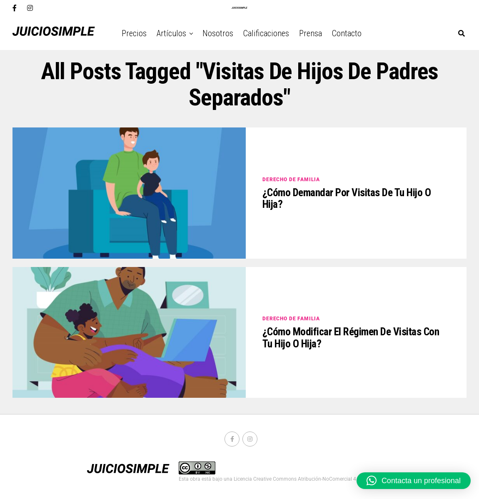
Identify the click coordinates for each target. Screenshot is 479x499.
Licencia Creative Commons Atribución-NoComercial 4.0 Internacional (312, 479)
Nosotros (217, 33)
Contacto (347, 33)
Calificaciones (266, 33)
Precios (134, 33)
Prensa (310, 33)
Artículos (171, 33)
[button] (414, 480)
